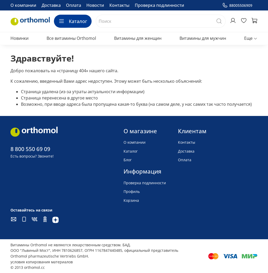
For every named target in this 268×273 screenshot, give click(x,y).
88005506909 (237, 5)
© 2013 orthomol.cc (27, 267)
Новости (95, 5)
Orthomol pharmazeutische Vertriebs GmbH (49, 256)
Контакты (119, 5)
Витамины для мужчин (203, 38)
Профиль (132, 191)
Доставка (51, 5)
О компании (23, 5)
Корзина (131, 200)
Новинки (19, 38)
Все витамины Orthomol (71, 38)
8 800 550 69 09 (30, 149)
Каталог (72, 21)
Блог (128, 159)
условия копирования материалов (41, 261)
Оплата (73, 5)
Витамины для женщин (137, 38)
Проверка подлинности (159, 5)
